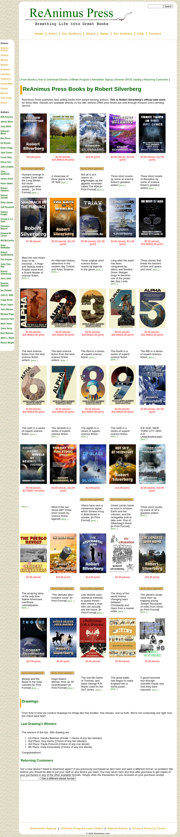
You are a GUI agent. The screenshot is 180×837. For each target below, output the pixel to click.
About (90, 33)
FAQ (140, 33)
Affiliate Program (79, 79)
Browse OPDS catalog (128, 79)
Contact (155, 33)
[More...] (35, 193)
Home (39, 33)
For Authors (123, 33)
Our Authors (71, 33)
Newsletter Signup (102, 79)
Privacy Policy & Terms (149, 828)
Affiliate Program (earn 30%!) (82, 828)
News (104, 33)
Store (53, 33)
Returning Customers (156, 79)
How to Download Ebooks (53, 79)
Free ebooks (28, 79)
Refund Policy (118, 828)
